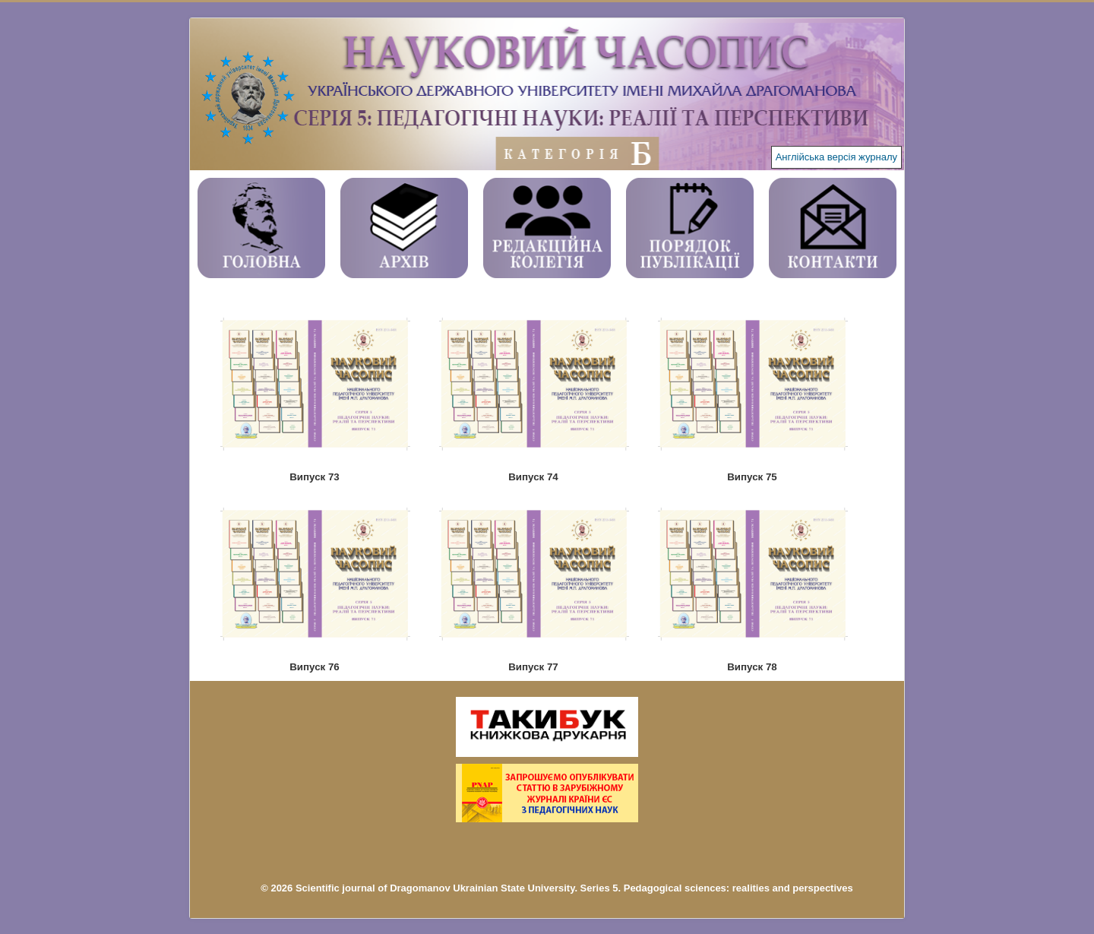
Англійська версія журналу (836, 157)
